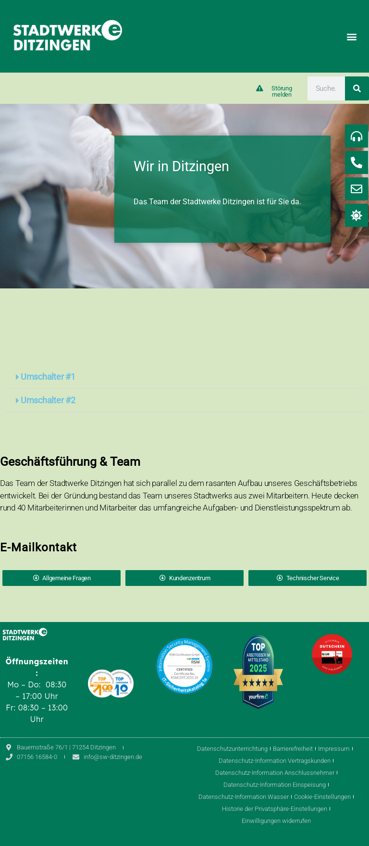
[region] (184, 196)
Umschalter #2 (48, 400)
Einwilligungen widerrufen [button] (276, 820)
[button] (351, 36)
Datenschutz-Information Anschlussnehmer (274, 772)
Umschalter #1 (48, 377)
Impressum (334, 748)
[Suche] (357, 88)
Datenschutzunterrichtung (232, 748)
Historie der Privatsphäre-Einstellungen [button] (274, 808)
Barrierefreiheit (293, 748)
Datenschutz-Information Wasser (243, 796)
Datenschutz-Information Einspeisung (274, 784)
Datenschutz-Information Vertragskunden (275, 760)
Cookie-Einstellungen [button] (322, 796)
